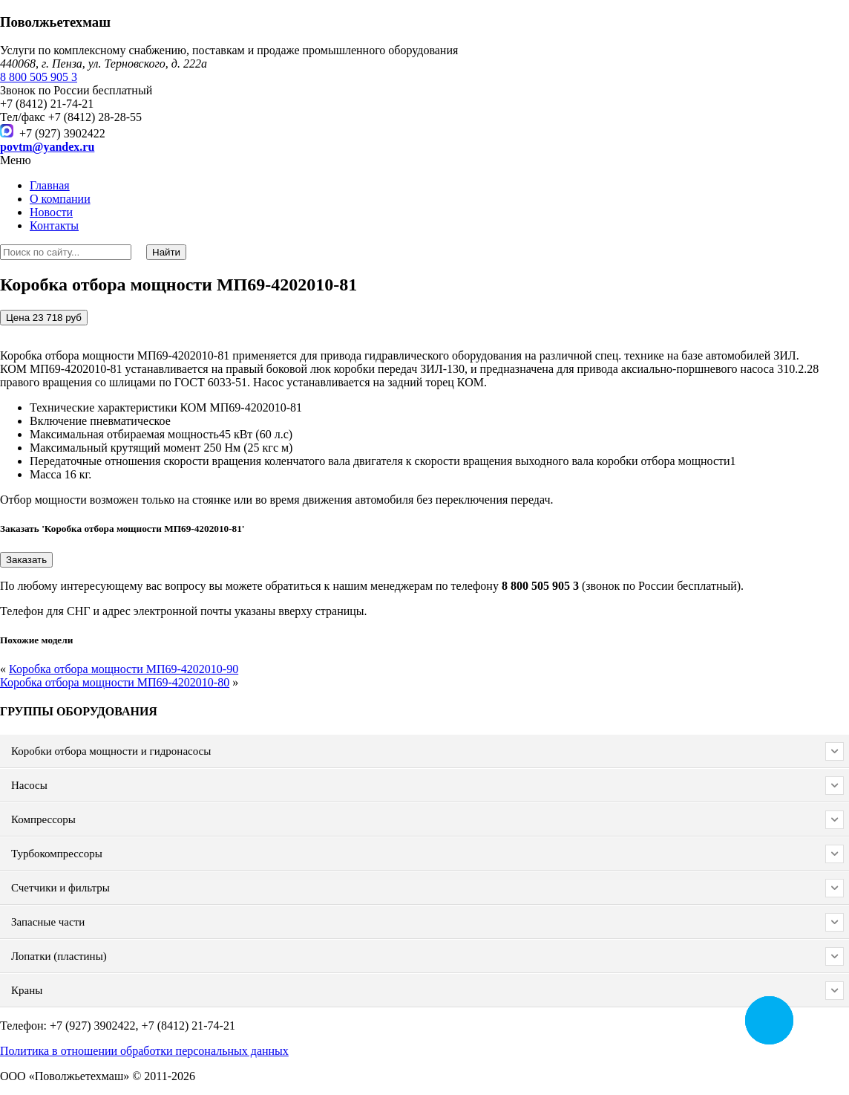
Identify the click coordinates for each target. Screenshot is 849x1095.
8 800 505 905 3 (38, 77)
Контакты (54, 225)
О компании (60, 198)
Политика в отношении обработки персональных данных (144, 1050)
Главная (50, 185)
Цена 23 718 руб (44, 317)
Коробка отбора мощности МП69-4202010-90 (123, 669)
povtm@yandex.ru (47, 146)
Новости (51, 212)
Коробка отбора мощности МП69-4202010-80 (114, 682)
